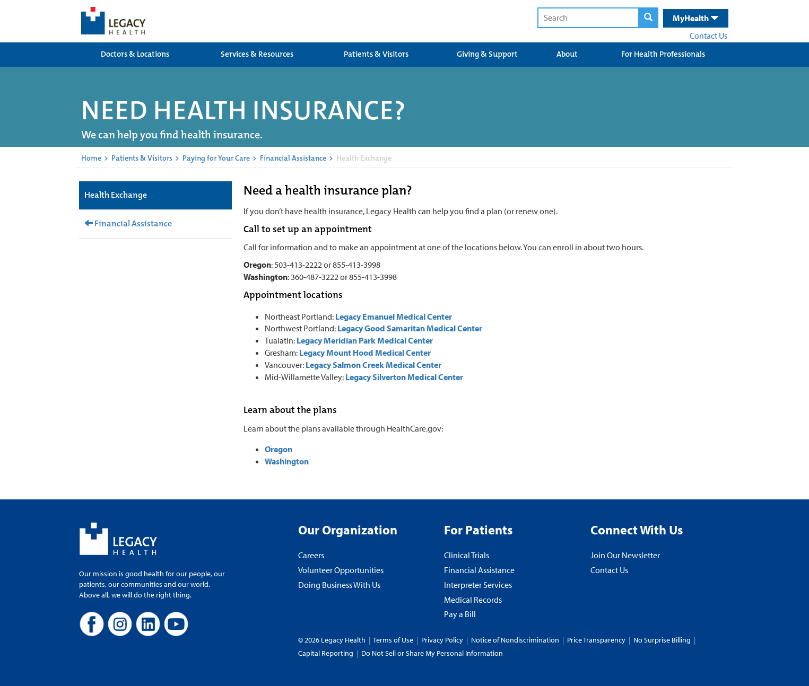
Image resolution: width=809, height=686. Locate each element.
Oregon (278, 449)
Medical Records (473, 599)
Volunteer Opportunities (341, 570)
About (567, 54)
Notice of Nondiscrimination (515, 640)
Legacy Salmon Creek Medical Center (374, 364)
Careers (311, 555)
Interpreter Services (478, 584)
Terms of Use (394, 640)
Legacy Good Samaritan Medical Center (409, 328)
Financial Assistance (293, 158)
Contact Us (708, 35)
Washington (287, 461)
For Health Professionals (663, 54)
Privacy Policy (442, 640)
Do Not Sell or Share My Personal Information (432, 653)
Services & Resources (257, 54)
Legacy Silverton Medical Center (405, 377)
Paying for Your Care (216, 158)
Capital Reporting (325, 653)
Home (91, 158)
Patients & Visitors (376, 54)
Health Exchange (115, 194)
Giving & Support (487, 54)
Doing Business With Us (339, 584)
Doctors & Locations (135, 54)
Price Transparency (596, 640)
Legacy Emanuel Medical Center (393, 316)
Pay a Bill (460, 614)
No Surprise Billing (662, 640)
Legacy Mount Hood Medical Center (365, 352)
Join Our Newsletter (625, 555)
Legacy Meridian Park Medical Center (365, 340)
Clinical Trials (466, 555)
